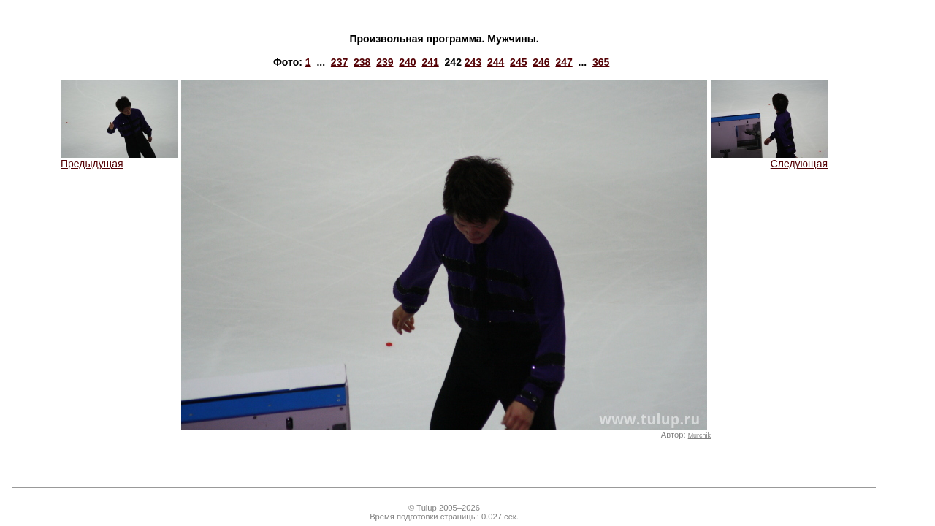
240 (407, 62)
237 (339, 62)
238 (362, 62)
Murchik (699, 435)
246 (541, 62)
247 (563, 62)
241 (429, 62)
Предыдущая (119, 158)
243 (473, 62)
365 (600, 62)
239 (384, 62)
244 (495, 62)
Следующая (769, 158)
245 (518, 62)
